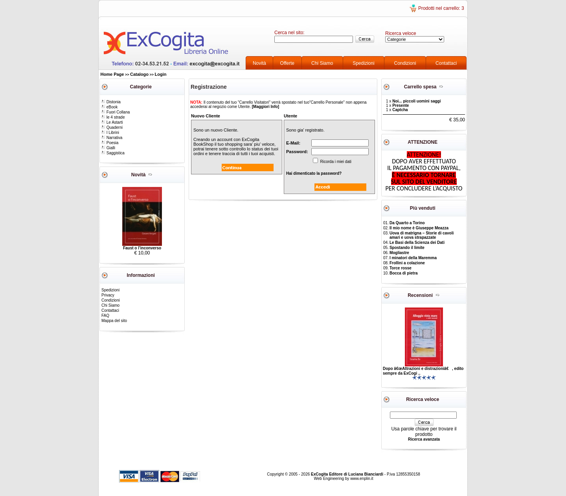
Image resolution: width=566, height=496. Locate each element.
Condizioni (405, 63)
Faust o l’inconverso (142, 248)
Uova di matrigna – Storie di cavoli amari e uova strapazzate (422, 235)
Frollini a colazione (407, 263)
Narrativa (111, 137)
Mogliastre (399, 253)
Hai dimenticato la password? (314, 173)
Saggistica (113, 153)
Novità (259, 63)
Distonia (111, 102)
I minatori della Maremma (413, 258)
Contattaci (446, 63)
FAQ (105, 315)
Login (161, 74)
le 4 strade (113, 117)
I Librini (110, 132)
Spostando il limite (407, 247)
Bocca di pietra (404, 273)
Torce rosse (401, 268)
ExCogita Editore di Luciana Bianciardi (347, 474)
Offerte (287, 63)
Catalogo (139, 74)
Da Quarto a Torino (407, 223)
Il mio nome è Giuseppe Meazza (419, 228)
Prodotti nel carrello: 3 (441, 8)
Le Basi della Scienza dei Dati (417, 242)
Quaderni (112, 127)
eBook (109, 107)
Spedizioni (363, 63)
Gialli (108, 148)
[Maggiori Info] (265, 106)
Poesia (109, 143)
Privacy (107, 295)
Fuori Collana (115, 112)
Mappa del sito (114, 320)
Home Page (112, 74)
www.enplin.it (361, 478)
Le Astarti (112, 122)
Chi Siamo (322, 63)
